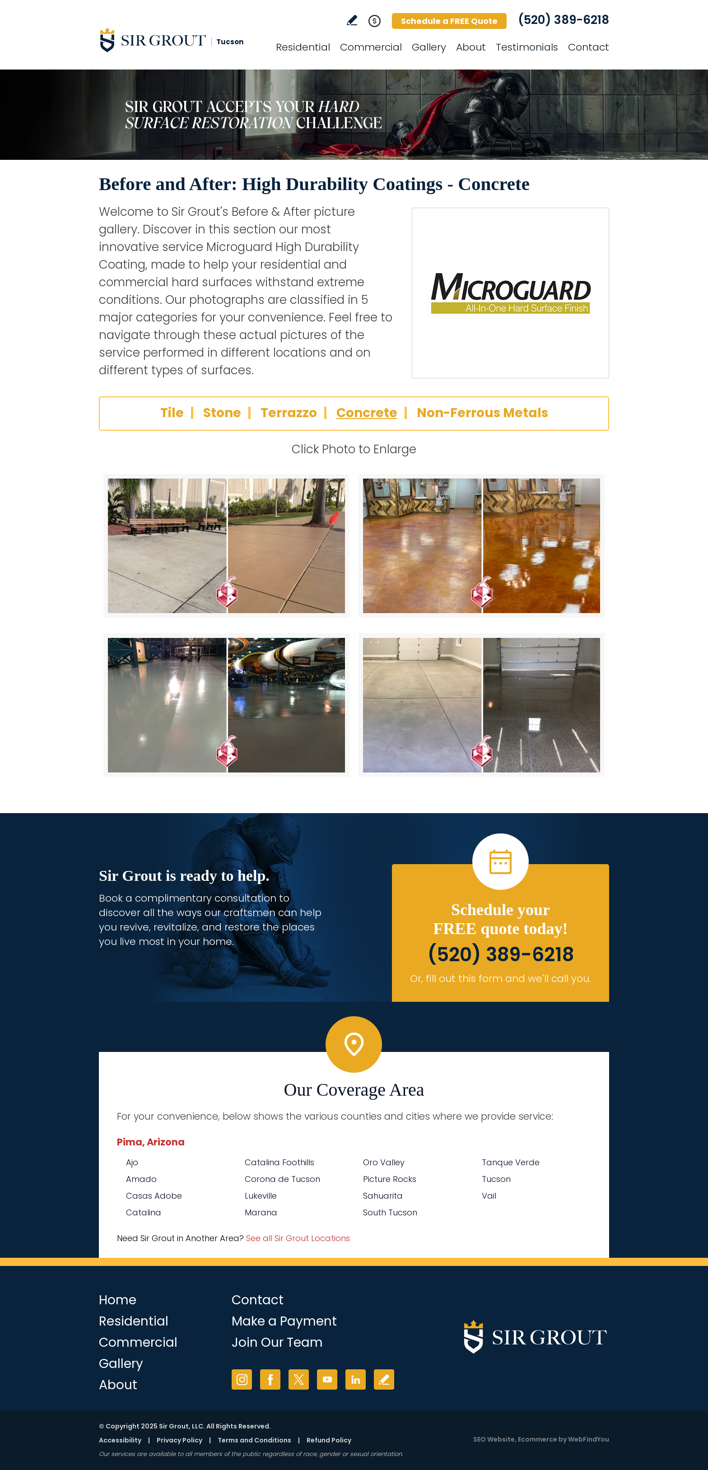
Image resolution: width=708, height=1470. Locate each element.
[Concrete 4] (482, 705)
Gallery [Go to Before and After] (429, 47)
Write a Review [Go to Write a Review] (352, 20)
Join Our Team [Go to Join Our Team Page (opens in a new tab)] (277, 1342)
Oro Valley (384, 1162)
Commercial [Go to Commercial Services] (371, 47)
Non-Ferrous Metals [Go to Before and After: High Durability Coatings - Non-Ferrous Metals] (482, 413)
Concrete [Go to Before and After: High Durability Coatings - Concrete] (366, 413)
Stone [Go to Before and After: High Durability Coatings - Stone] (222, 413)
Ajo (132, 1162)
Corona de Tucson (282, 1179)
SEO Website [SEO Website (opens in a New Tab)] (494, 1439)
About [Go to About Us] (471, 47)
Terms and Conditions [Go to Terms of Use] (254, 1440)
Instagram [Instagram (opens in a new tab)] (242, 1379)
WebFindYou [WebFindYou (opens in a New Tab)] (588, 1439)
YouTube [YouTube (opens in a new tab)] (327, 1379)
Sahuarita (383, 1195)
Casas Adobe (154, 1195)
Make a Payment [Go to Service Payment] (284, 1321)
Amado (141, 1179)
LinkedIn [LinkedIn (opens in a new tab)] (355, 1379)
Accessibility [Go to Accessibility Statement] (120, 1440)
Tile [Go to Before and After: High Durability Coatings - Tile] (172, 413)
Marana (261, 1212)
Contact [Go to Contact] (588, 47)
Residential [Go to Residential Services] (303, 47)
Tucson (496, 1179)
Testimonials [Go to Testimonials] (527, 47)
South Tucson (390, 1212)
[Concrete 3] (226, 705)
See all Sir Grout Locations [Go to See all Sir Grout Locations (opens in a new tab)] (298, 1238)
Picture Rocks (389, 1179)
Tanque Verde (511, 1162)
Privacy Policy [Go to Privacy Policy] (179, 1440)
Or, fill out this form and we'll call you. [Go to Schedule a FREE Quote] (500, 979)
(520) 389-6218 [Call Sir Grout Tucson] (563, 20)
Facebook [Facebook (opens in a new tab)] (270, 1379)
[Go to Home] (180, 39)
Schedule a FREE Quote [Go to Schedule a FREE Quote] (449, 21)
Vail (489, 1195)
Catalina (143, 1212)
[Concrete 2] (482, 546)
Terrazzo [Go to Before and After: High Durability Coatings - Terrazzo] (289, 413)
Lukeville (261, 1195)
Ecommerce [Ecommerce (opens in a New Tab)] (537, 1439)
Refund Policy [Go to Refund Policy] (329, 1440)
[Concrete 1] (226, 546)
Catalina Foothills (279, 1162)
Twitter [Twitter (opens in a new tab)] (299, 1379)
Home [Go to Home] (117, 1300)
